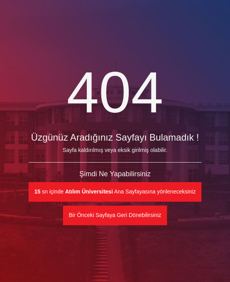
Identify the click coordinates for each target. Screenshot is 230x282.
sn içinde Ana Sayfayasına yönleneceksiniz (115, 191)
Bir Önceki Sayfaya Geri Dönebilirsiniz (115, 215)
